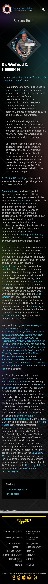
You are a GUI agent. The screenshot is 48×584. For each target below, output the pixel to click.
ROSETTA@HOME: (14, 559)
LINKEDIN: (8, 537)
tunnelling (36, 306)
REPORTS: (29, 551)
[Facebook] (14, 577)
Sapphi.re (43, 573)
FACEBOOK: (7, 532)
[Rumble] (35, 577)
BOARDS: (28, 547)
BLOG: (27, 543)
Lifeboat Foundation (18, 573)
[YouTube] (29, 577)
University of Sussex (35, 465)
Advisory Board (24, 21)
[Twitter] (19, 577)
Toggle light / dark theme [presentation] (43, 9)
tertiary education (11, 315)
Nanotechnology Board (16, 489)
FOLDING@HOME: (8, 555)
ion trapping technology (31, 234)
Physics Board (12, 494)
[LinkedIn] (24, 577)
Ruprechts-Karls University (15, 381)
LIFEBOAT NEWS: (31, 532)
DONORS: (15, 547)
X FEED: (9, 543)
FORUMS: (17, 565)
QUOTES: (28, 565)
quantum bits (8, 269)
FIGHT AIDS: (10, 551)
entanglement (9, 266)
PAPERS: (28, 559)
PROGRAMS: (29, 555)
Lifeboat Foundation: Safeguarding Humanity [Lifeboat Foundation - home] (17, 9)
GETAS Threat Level (24, 522)
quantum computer (24, 200)
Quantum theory (10, 191)
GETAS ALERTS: (30, 537)
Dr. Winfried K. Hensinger (14, 178)
